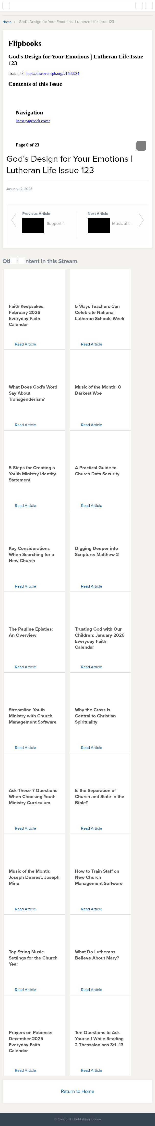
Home (7, 21)
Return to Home (77, 1091)
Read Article (25, 344)
